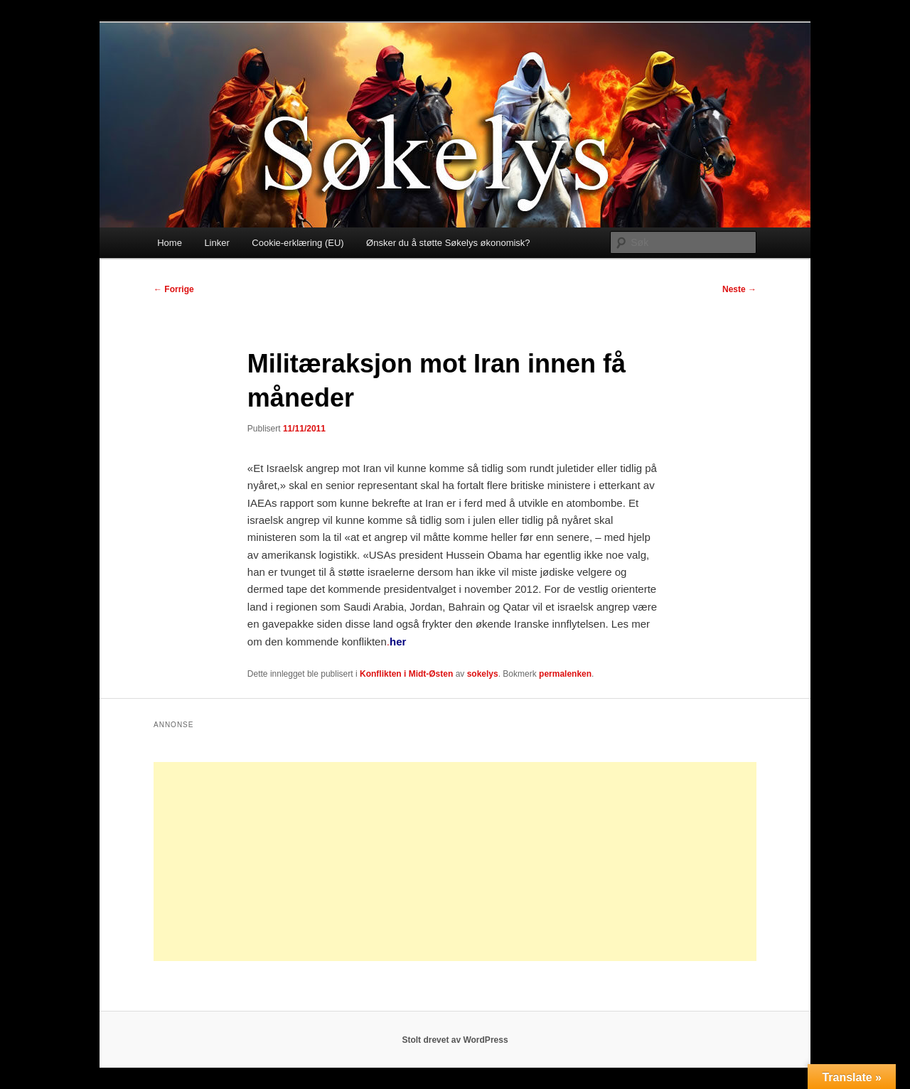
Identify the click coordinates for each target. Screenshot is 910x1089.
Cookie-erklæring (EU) (297, 242)
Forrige (174, 289)
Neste (739, 289)
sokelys (482, 674)
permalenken (565, 674)
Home (169, 242)
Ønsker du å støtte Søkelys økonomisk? (448, 242)
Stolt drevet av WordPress (455, 1040)
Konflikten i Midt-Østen (406, 674)
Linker (216, 242)
